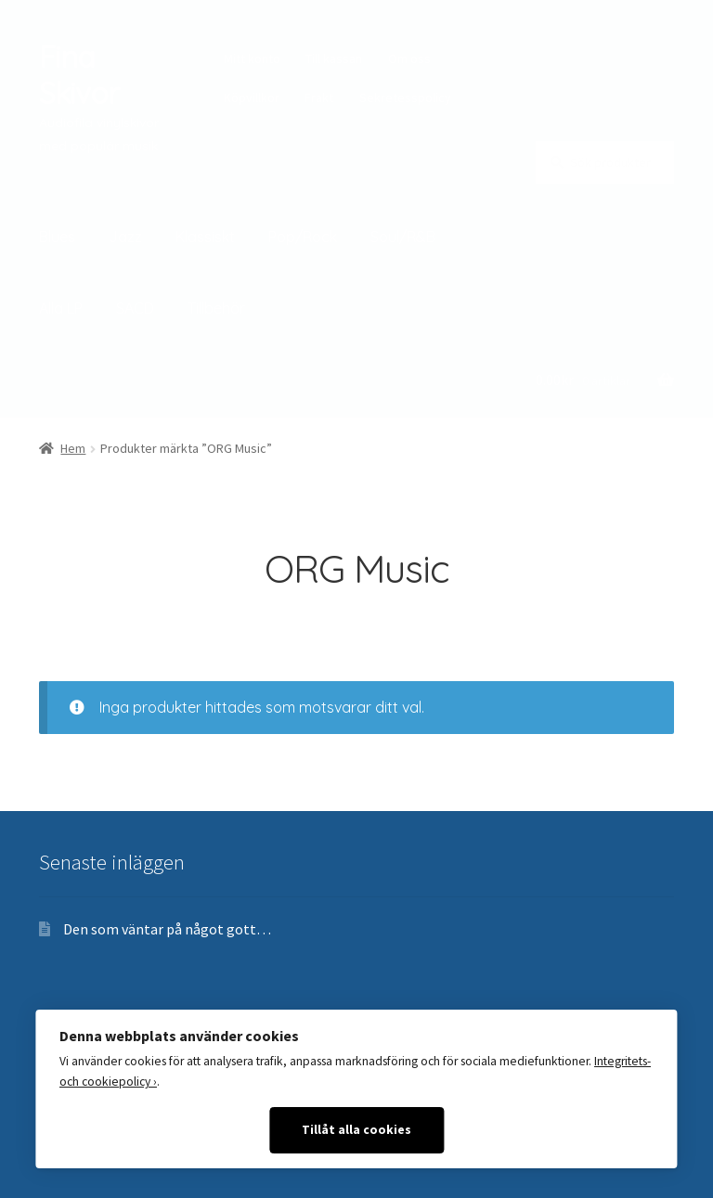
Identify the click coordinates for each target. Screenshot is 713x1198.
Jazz (125, 236)
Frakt (319, 97)
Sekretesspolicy (405, 97)
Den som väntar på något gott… (167, 929)
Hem (72, 448)
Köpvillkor (251, 97)
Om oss (409, 58)
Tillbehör (216, 308)
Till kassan (333, 58)
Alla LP (61, 308)
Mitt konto (252, 58)
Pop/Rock (302, 236)
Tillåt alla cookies (356, 1130)
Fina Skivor (79, 74)
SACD (135, 308)
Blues (57, 236)
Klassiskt (205, 236)
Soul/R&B (402, 236)
